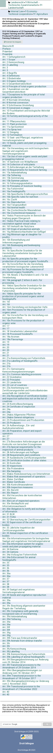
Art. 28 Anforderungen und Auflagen (20, 452)
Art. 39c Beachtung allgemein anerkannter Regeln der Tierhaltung (23, 607)
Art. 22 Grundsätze (12, 377)
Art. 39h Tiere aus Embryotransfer (19, 638)
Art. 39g (6, 632)
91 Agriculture (40, 14)
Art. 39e (6, 621)
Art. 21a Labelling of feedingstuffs (19, 360)
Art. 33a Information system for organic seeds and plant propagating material (22, 545)
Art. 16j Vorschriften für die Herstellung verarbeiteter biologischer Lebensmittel (23, 265)
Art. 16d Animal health (13, 207)
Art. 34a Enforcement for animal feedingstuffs (18, 558)
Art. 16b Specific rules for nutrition (20, 196)
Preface (6, 48)
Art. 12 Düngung (10, 132)
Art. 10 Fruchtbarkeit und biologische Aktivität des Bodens (26, 112)
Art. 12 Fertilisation (12, 134)
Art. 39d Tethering (11, 619)
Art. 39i (6, 643)
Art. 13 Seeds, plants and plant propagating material (24, 144)
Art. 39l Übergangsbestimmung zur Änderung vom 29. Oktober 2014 (25, 661)
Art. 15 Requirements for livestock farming (24, 169)
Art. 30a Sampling (11, 471)
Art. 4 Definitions (11, 75)
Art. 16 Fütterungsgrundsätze (17, 183)
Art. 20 (5, 347)
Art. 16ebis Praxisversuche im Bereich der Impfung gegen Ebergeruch (24, 217)
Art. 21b (6, 363)
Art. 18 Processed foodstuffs (17, 334)
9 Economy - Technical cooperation (23, 12)
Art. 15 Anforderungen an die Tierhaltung (23, 167)
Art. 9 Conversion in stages (16, 108)
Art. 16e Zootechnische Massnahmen (21, 210)
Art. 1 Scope (8, 59)
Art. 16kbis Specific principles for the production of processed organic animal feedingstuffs (23, 296)
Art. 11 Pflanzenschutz (14, 121)
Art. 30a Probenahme (13, 468)
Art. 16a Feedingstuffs (13, 191)
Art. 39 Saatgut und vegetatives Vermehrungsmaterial (18, 591)
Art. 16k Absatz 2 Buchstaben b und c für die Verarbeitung (25, 276)
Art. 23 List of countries (14, 385)
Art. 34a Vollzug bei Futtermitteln (19, 554)
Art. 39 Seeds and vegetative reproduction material (24, 596)
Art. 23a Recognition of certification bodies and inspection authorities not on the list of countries (24, 398)
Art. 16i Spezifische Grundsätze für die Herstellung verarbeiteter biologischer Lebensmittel (22, 253)
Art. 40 (5, 691)
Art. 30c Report (10, 492)
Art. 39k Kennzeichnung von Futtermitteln (23, 654)
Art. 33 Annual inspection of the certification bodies (25, 534)
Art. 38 (5, 584)
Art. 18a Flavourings (12, 339)
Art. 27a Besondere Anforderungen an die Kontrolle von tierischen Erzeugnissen (23, 443)
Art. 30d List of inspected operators (20, 500)
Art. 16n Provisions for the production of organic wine (23, 322)
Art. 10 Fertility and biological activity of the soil (25, 117)
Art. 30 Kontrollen (11, 463)
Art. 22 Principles (11, 379)
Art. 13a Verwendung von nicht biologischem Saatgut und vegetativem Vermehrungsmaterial (25, 151)
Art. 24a (6, 409)
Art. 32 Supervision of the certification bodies (22, 523)
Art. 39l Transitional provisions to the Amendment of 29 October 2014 (21, 666)
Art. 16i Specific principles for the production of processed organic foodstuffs (25, 260)
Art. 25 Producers (11, 422)
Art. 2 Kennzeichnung (13, 62)
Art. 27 (5, 436)
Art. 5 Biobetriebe (11, 78)
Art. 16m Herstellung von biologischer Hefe (24, 307)
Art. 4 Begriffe (9, 73)
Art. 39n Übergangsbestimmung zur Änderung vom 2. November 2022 (25, 682)
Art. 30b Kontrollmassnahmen (17, 484)
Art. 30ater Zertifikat (12, 479)
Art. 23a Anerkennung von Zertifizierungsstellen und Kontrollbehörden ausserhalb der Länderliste (24, 390)
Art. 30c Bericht (10, 490)
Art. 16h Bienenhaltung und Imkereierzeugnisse (16, 241)
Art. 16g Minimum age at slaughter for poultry (21, 236)
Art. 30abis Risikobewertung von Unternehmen (26, 473)
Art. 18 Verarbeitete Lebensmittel (19, 331)
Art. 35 (5, 562)
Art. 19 (5, 342)
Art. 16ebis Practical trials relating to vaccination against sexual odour (21, 222)
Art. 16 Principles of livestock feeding (21, 186)
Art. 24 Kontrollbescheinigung (17, 404)
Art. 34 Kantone (10, 549)
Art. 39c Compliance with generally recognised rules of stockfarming (20, 612)
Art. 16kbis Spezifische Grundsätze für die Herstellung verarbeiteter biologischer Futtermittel (24, 288)
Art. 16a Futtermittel (12, 188)
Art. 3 (5, 67)
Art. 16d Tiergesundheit (14, 204)
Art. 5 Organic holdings (14, 81)
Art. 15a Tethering (11, 175)
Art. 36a (6, 573)
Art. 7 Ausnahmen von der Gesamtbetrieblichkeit (15, 90)
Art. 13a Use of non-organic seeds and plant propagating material (24, 157)
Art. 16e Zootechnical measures (19, 212)
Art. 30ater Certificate (13, 482)
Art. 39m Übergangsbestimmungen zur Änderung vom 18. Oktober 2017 (22, 671)
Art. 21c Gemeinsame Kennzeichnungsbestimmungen (18, 370)
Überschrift (8, 46)
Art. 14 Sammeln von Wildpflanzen (20, 161)
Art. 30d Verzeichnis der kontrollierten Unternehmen (22, 497)
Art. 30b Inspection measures (17, 487)
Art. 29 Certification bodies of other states (24, 460)
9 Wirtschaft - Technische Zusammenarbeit (23, 3)
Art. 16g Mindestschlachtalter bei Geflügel (24, 231)
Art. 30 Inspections (12, 465)
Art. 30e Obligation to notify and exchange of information (24, 510)
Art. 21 (5, 352)
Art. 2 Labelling (10, 65)
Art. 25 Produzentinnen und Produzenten (23, 420)
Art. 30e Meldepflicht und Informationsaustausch (15, 505)
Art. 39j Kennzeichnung (14, 648)
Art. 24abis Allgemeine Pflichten (18, 414)
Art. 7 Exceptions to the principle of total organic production (23, 96)
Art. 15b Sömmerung (13, 178)
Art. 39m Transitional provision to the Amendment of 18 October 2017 (21, 677)
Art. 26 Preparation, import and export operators (22, 432)
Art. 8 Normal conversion (15, 102)
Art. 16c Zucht (9, 199)
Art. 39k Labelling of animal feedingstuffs (23, 656)
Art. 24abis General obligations (18, 417)
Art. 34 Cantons (10, 552)
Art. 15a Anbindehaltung (14, 172)
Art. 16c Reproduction (13, 202)
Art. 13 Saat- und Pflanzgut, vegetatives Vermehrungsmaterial (22, 139)
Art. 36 (5, 568)
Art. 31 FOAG (9, 517)
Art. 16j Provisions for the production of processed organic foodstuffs (23, 270)
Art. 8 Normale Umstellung (16, 99)
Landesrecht (17, 2)
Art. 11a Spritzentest (13, 126)
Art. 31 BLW (8, 514)
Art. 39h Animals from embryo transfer (22, 640)
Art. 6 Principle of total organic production (24, 86)
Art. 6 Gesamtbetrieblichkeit (16, 83)
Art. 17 (5, 326)
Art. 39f (6, 627)
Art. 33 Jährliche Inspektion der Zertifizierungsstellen (18, 529)
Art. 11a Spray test (11, 129)
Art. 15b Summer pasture (15, 180)
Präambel (7, 51)
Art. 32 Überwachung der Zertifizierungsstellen (26, 519)
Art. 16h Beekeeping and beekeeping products (21, 246)
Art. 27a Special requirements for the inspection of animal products (21, 448)
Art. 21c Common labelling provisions (21, 374)
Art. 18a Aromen (10, 336)
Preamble (7, 54)
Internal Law (17, 11)
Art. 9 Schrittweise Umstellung (18, 105)
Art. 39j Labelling (11, 651)
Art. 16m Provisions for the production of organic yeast (23, 311)
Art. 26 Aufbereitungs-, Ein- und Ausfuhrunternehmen (18, 427)
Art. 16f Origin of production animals (21, 229)
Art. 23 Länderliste (11, 382)
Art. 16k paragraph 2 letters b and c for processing (22, 281)
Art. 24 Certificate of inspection (18, 406)
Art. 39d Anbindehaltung (14, 616)
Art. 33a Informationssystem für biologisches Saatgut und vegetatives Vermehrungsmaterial (26, 540)
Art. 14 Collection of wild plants (18, 164)
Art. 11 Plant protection (14, 124)
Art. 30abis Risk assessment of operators (23, 476)
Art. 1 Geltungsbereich (13, 56)
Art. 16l (6, 301)
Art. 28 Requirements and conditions (21, 455)
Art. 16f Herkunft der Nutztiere (18, 226)
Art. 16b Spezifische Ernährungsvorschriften (25, 194)
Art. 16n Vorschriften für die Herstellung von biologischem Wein (25, 316)
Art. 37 (5, 578)
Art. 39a (6, 600)
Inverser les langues (12, 42)
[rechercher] (21, 724)
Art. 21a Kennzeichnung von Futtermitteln (23, 358)
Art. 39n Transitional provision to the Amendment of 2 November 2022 (21, 688)
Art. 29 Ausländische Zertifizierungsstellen (24, 457)
